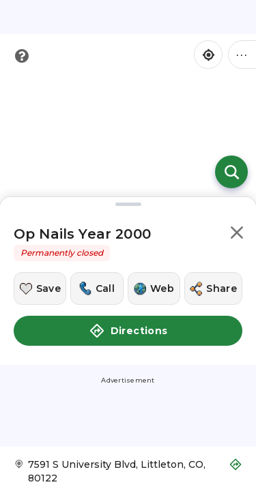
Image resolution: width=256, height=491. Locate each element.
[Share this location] (213, 288)
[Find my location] (208, 54)
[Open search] (231, 171)
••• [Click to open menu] (242, 54)
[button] (237, 235)
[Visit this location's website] (154, 288)
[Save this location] (40, 288)
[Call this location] (96, 288)
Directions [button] (128, 331)
